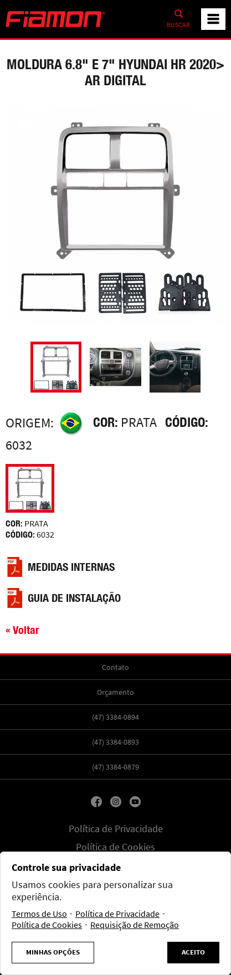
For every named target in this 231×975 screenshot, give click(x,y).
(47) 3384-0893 (115, 742)
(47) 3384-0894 (115, 717)
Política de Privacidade (116, 829)
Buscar (178, 24)
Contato (115, 667)
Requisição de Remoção (134, 925)
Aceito (193, 952)
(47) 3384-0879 (115, 767)
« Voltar (22, 629)
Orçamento (115, 692)
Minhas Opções (53, 952)
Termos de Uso (39, 914)
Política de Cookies (115, 847)
